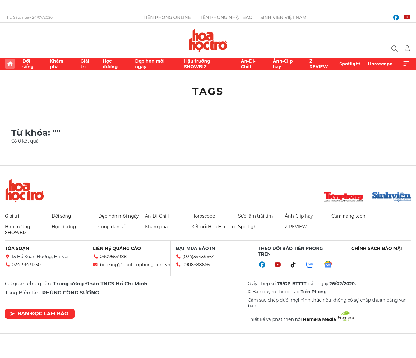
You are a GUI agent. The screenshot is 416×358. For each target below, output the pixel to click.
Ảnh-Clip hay (283, 63)
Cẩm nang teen (348, 216)
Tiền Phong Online (167, 17)
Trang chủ (10, 64)
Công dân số (112, 226)
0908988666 (196, 264)
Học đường (110, 63)
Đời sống (28, 63)
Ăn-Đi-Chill (248, 63)
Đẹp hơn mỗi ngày (149, 63)
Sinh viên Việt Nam (283, 17)
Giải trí (85, 63)
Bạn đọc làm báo (39, 314)
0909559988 (113, 256)
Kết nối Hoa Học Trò (213, 226)
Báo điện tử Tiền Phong (208, 40)
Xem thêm (406, 64)
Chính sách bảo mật (377, 248)
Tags (208, 91)
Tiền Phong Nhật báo (225, 17)
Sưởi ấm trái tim (255, 216)
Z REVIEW (318, 63)
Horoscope (380, 64)
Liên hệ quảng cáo (117, 248)
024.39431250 (26, 264)
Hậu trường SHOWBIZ (197, 63)
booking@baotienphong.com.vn (135, 264)
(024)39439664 (199, 256)
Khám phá (56, 63)
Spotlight (349, 64)
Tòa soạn (17, 248)
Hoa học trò (24, 190)
